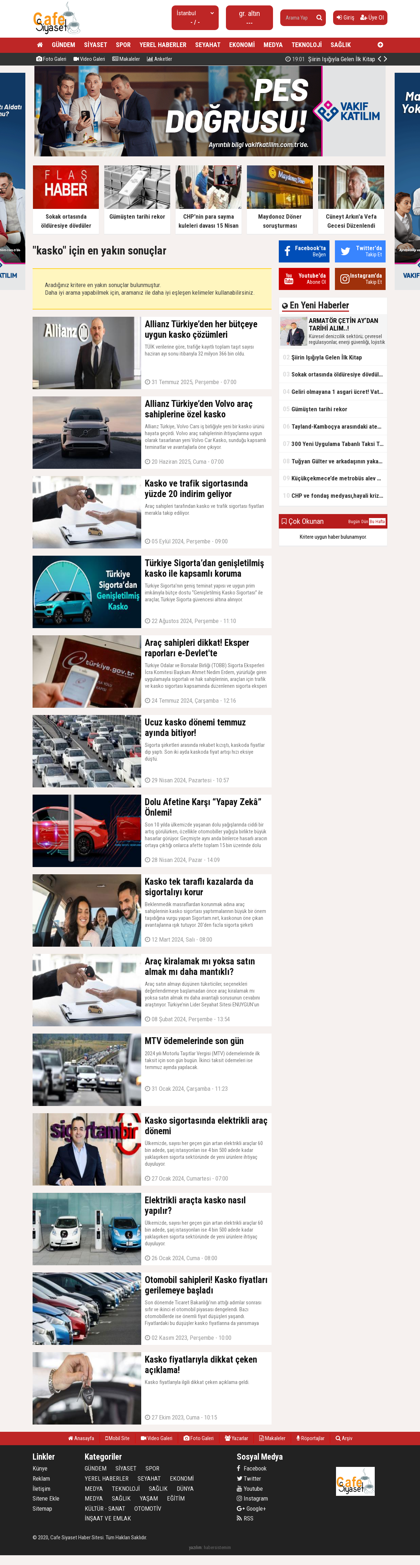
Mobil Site (117, 1438)
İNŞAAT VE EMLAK (108, 1518)
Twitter (249, 1478)
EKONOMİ (242, 45)
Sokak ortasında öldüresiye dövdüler (333, 374)
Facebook (251, 1468)
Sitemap (42, 1508)
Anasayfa (81, 1438)
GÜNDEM (63, 45)
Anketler (159, 59)
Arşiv (344, 1438)
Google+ (251, 1508)
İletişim (41, 1488)
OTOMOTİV (147, 1508)
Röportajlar (310, 1438)
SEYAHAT (207, 45)
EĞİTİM (176, 1498)
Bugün (354, 521)
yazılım (195, 1547)
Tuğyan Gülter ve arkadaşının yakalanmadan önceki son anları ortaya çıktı (335, 461)
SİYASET (95, 45)
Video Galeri (89, 59)
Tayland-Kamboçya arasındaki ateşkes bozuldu (335, 426)
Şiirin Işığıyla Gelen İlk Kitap (322, 357)
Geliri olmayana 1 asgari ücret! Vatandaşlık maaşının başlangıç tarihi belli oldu (335, 391)
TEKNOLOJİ (306, 45)
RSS (245, 1518)
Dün (364, 521)
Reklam (41, 1478)
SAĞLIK (341, 45)
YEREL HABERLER (162, 45)
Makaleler (126, 59)
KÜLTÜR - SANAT (105, 1508)
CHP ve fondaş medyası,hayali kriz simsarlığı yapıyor (335, 495)
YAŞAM (149, 1498)
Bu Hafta (377, 521)
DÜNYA (185, 1488)
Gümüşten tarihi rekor (315, 409)
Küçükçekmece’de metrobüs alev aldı (334, 478)
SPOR (123, 45)
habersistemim (217, 1547)
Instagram (252, 1498)
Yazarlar (236, 1438)
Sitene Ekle (46, 1498)
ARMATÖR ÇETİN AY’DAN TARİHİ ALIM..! (314, 59)
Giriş (345, 17)
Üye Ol (372, 17)
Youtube (250, 1488)
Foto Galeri (51, 59)
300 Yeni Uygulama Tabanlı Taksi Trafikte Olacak (335, 443)
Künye (40, 1468)
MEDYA (273, 45)
